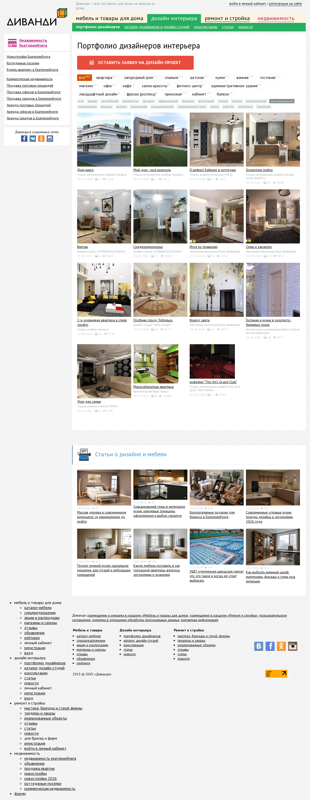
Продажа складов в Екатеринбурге (34, 98)
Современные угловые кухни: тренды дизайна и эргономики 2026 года (269, 517)
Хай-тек (228, 107)
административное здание (234, 85)
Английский (109, 101)
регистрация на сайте (285, 3)
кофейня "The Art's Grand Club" (213, 382)
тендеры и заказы (191, 640)
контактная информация (199, 620)
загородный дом (138, 77)
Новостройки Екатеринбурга (28, 56)
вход (28, 652)
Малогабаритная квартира (153, 386)
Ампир (92, 101)
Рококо (122, 107)
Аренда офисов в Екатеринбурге (32, 111)
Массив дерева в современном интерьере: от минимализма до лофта (101, 517)
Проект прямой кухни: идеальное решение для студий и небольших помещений (104, 570)
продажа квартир (39, 768)
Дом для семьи (89, 401)
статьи (228, 26)
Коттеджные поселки (23, 63)
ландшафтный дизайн (98, 93)
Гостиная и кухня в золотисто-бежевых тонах (268, 322)
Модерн (106, 107)
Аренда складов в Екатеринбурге (33, 118)
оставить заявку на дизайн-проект (135, 62)
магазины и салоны (91, 649)
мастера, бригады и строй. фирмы (204, 636)
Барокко (188, 101)
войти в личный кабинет (247, 3)
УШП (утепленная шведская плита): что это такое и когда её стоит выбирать (216, 576)
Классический (256, 101)
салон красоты (154, 85)
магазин (86, 85)
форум (20, 793)
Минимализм (87, 107)
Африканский (168, 101)
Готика (223, 101)
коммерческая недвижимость (49, 788)
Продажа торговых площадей (30, 85)
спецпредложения (91, 640)
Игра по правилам (204, 246)
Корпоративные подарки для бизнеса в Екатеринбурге (212, 514)
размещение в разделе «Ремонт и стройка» (224, 615)
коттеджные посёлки (42, 783)
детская (197, 77)
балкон (223, 93)
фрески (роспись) (141, 93)
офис (108, 85)
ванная (242, 77)
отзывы (82, 654)
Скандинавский (162, 107)
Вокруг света (200, 320)
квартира (104, 77)
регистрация (34, 647)
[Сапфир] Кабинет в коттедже (213, 170)
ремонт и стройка (227, 18)
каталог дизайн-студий (141, 640)
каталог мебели (89, 636)
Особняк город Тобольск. (153, 320)
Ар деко (148, 101)
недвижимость (275, 18)
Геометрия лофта (259, 170)
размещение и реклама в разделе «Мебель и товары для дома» (137, 615)
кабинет (199, 93)
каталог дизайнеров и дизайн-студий (157, 26)
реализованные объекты (197, 645)
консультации (205, 26)
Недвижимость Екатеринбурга (33, 43)
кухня (220, 77)
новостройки (35, 773)
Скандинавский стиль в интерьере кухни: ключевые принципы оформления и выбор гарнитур (159, 511)
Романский (139, 107)
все (80, 101)
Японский (263, 107)
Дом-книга (85, 170)
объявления (86, 658)
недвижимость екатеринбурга (50, 758)
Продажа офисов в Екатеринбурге (34, 92)
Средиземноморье (148, 246)
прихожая (173, 93)
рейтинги (83, 663)
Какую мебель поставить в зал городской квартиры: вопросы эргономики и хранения (156, 570)
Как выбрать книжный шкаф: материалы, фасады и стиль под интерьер (270, 576)
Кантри (237, 101)
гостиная (267, 77)
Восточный (206, 101)
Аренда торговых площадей (29, 105)
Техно (215, 107)
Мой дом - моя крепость (152, 170)
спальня (171, 77)
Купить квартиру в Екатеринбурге (32, 69)
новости (245, 26)
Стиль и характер (259, 246)
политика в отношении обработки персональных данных (135, 620)
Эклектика (245, 107)
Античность (130, 101)
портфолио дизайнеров (98, 26)
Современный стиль (192, 107)
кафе (127, 85)
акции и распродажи (92, 645)
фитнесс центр (189, 85)
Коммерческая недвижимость (30, 79)
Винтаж (82, 246)
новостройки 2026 (40, 778)
